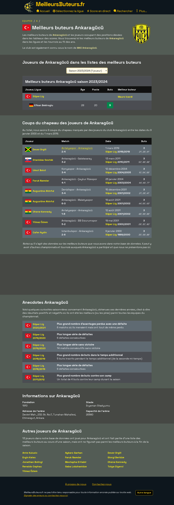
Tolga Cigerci (115, 466)
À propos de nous (75, 484)
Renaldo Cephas (32, 466)
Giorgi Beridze (116, 457)
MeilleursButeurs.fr (60, 4)
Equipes (27, 21)
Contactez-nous (101, 484)
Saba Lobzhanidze (76, 466)
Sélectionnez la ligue (68, 11)
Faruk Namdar (73, 457)
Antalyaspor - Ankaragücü (77, 148)
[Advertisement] (87, 274)
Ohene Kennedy (117, 462)
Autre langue (144, 492)
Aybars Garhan (74, 452)
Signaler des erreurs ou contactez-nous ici (46, 495)
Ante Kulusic (29, 452)
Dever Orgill (114, 452)
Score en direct (98, 11)
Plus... (141, 11)
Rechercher (123, 11)
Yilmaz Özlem (29, 471)
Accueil (42, 11)
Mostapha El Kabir (75, 462)
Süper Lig (117, 151)
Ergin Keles (29, 457)
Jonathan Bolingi (32, 462)
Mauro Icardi (125, 96)
